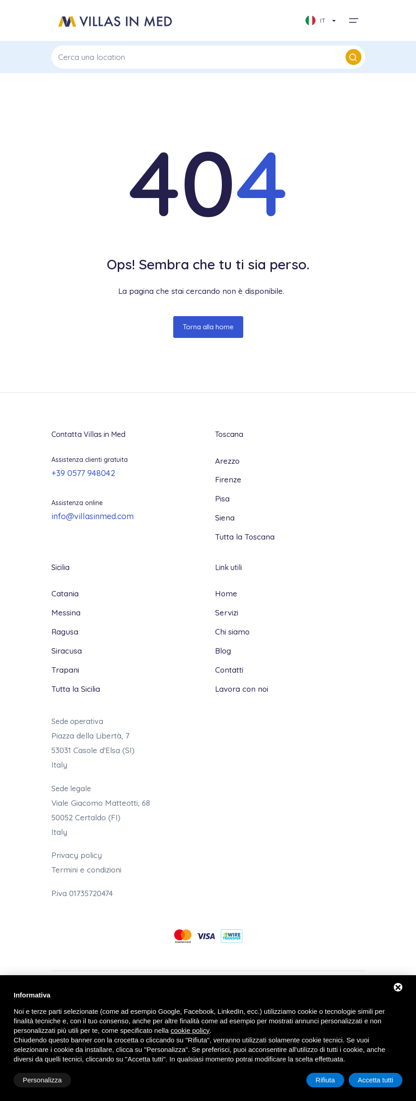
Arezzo (227, 461)
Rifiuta (325, 1080)
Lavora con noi (241, 689)
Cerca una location (209, 57)
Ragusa (64, 631)
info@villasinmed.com (92, 516)
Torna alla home (208, 326)
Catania (65, 593)
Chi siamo (232, 631)
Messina (65, 612)
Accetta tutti (375, 1080)
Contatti (229, 669)
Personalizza (42, 1080)
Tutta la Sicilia (75, 689)
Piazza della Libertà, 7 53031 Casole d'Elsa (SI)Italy (93, 750)
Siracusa (66, 650)
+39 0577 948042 (83, 473)
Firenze (228, 479)
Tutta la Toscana (245, 536)
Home (226, 593)
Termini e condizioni (86, 869)
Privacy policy (76, 855)
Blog (223, 650)
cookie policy (190, 1030)
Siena (225, 517)
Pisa (222, 498)
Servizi (226, 612)
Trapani (65, 669)
